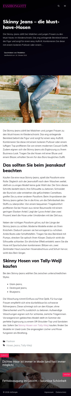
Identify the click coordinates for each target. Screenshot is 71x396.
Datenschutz (61, 392)
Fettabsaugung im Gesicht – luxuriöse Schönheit (34, 381)
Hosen (9, 345)
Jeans (17, 345)
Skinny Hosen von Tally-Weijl (33, 325)
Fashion (10, 341)
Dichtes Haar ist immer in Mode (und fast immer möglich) (34, 363)
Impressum (49, 392)
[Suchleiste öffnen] (58, 5)
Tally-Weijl (26, 345)
